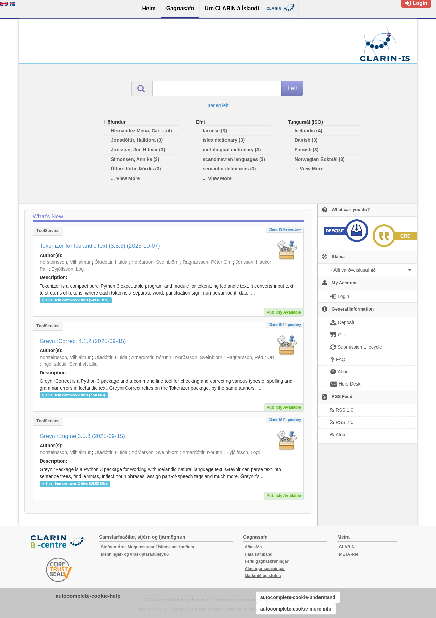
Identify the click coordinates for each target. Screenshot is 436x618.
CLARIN (346, 547)
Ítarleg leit (218, 105)
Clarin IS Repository (284, 229)
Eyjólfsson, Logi (68, 269)
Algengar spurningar (265, 568)
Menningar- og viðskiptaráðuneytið (135, 554)
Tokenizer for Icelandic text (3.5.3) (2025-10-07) (100, 246)
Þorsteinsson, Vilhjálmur (65, 262)
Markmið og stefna (263, 575)
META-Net (348, 554)
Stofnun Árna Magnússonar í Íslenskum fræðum (147, 547)
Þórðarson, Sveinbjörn (155, 262)
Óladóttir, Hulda (111, 262)
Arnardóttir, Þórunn (151, 357)
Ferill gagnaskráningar (267, 561)
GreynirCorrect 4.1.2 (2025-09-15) (83, 341)
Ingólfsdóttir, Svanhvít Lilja (70, 364)
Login (416, 3)
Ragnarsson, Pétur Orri (207, 262)
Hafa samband (258, 554)
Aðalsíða (253, 547)
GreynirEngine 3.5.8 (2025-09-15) (82, 436)
